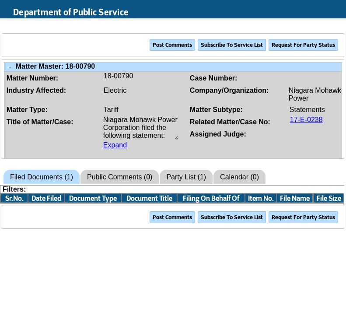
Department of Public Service (71, 12)
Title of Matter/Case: (40, 122)
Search (298, 26)
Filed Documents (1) (41, 177)
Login (331, 26)
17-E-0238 (306, 119)
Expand (115, 145)
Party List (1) (186, 177)
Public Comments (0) (119, 177)
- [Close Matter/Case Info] (10, 66)
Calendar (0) (239, 177)
